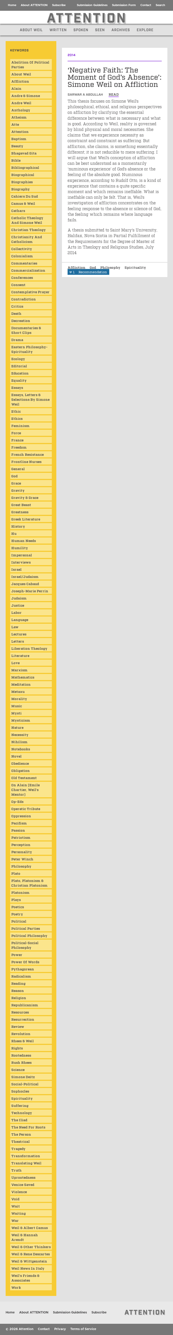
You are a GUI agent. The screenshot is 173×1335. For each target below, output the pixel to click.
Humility (19, 548)
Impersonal (21, 555)
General (18, 469)
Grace (16, 483)
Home (12, 5)
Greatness (19, 512)
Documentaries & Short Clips (26, 330)
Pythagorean (22, 969)
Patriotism (20, 837)
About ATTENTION (34, 5)
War (15, 1220)
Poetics (17, 907)
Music (16, 706)
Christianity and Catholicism (26, 239)
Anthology (20, 110)
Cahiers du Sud (24, 196)
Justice (17, 605)
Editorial (19, 366)
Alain (16, 88)
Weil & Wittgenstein (29, 1261)
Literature (20, 655)
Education (20, 373)
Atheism (19, 117)
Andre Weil (21, 103)
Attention (20, 131)
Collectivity (21, 249)
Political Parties (25, 928)
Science (18, 1069)
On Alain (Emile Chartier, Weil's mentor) (25, 789)
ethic (16, 411)
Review (17, 1026)
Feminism (20, 425)
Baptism (18, 139)
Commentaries (24, 263)
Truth (16, 1170)
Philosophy (110, 267)
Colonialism (22, 256)
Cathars (18, 210)
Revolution (20, 1033)
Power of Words (25, 962)
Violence (19, 1192)
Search (160, 5)
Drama (17, 339)
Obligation (20, 770)
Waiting (18, 1213)
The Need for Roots (28, 1127)
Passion (18, 830)
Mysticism (20, 720)
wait (15, 1206)
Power (16, 954)
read (114, 94)
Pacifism (19, 823)
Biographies (22, 182)
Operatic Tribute (25, 808)
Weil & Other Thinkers (31, 1247)
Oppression (21, 816)
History (18, 526)
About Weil (31, 29)
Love (15, 663)
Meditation (21, 684)
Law (14, 627)
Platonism (20, 892)
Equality (19, 380)
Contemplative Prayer (30, 292)
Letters (17, 641)
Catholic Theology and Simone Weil (27, 220)
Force (16, 433)
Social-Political (25, 1084)
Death (16, 313)
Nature (17, 727)
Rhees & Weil (22, 1041)
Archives (121, 29)
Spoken (80, 29)
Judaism (19, 598)
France (17, 440)
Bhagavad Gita (23, 153)
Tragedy (18, 1148)
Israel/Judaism (25, 576)
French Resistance (27, 454)
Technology (21, 1112)
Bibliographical (25, 167)
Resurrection (22, 1019)
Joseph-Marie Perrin (29, 591)
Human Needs (23, 540)
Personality (21, 852)
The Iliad (19, 1120)
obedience (20, 763)
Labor (16, 612)
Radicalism (21, 976)
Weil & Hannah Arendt (24, 1237)
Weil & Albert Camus (29, 1227)
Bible (15, 160)
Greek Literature (25, 519)
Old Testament (24, 777)
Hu (13, 533)
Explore (145, 29)
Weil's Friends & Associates (25, 1277)
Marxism (19, 670)
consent (18, 284)
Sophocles (20, 1091)
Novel (16, 756)
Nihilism (19, 742)
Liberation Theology (29, 648)
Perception (20, 844)
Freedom (19, 447)
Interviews (21, 562)
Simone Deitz (23, 1077)
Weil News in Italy (27, 1268)
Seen (100, 29)
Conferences (22, 277)
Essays (17, 387)
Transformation (25, 1156)
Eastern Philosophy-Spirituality (29, 349)
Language (19, 619)
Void (15, 1199)
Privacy (60, 1329)
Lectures (18, 634)
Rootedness (21, 1055)
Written (58, 29)
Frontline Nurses (26, 461)
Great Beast (21, 504)
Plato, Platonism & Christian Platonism (29, 882)
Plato (15, 873)
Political (18, 921)
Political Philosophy (29, 935)
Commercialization (28, 270)
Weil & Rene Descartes (30, 1254)
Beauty (17, 146)
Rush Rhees (21, 1062)
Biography (20, 189)
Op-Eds (17, 801)
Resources (20, 1012)
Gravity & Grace (24, 497)
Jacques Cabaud (25, 584)
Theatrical (20, 1141)
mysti (16, 713)
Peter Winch (22, 859)
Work (16, 1287)
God (93, 267)
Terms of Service (83, 1329)
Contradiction (23, 299)
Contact (145, 5)
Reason (17, 990)
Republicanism (24, 1005)
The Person (21, 1134)
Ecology (18, 359)
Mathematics (22, 677)
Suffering (19, 1105)
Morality (19, 698)
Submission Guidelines (92, 5)
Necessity (19, 734)
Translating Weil (26, 1163)
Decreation (20, 320)
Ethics (17, 418)
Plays (16, 899)
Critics (17, 306)
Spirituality (135, 267)
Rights (17, 1048)
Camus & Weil (23, 203)
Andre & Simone (25, 95)
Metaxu (18, 691)
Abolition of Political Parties (30, 64)
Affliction (77, 267)
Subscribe (59, 5)
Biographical (22, 174)
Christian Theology (28, 229)
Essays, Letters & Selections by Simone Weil (30, 399)
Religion (18, 998)
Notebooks (20, 749)
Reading (18, 983)
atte (15, 124)
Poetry (17, 914)
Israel (16, 569)
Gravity (18, 490)
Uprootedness (23, 1177)
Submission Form (124, 5)
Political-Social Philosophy (25, 945)
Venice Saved (22, 1184)
